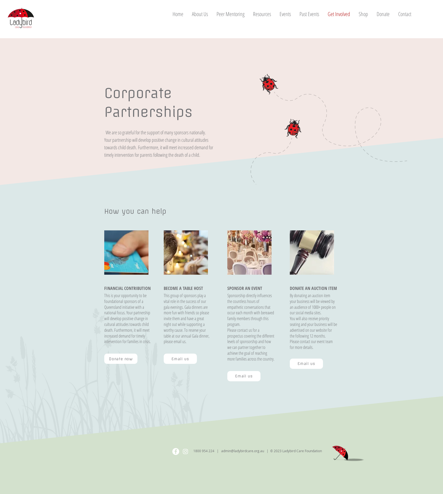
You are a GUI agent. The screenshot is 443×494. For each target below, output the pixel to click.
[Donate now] (120, 359)
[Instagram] (185, 451)
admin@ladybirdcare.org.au (242, 451)
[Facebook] (175, 451)
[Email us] (180, 359)
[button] (262, 14)
